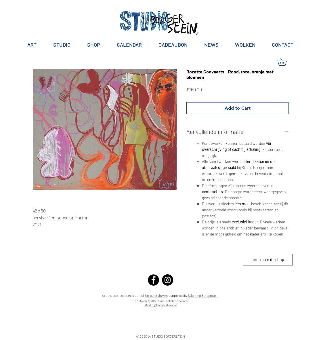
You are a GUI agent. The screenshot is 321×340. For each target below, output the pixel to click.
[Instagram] (167, 280)
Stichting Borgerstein (203, 295)
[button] (285, 62)
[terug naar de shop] (268, 259)
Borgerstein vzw (156, 295)
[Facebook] (153, 280)
